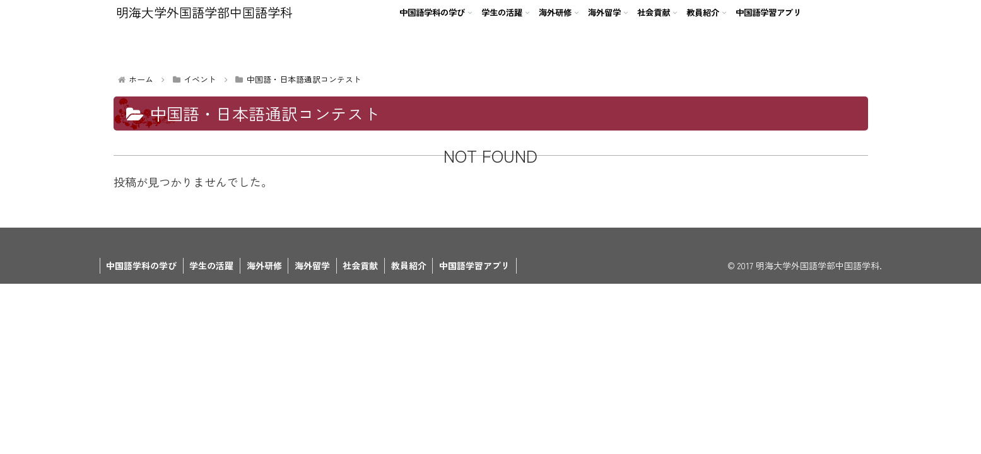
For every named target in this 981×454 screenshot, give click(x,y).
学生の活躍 (213, 265)
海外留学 (314, 265)
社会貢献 (362, 265)
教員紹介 (411, 265)
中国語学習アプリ (477, 265)
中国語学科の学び (142, 265)
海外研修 (265, 265)
